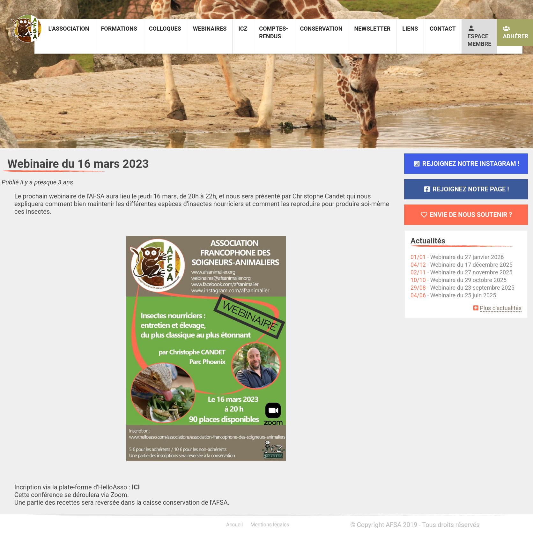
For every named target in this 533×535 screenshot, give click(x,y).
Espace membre (480, 36)
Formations (119, 28)
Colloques (165, 28)
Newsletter (372, 28)
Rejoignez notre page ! (466, 189)
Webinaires (210, 28)
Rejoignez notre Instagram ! (466, 163)
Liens (410, 28)
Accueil (234, 525)
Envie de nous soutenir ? (466, 215)
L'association (68, 28)
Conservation (321, 28)
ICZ (242, 28)
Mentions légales (269, 525)
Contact (442, 28)
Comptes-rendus (273, 32)
